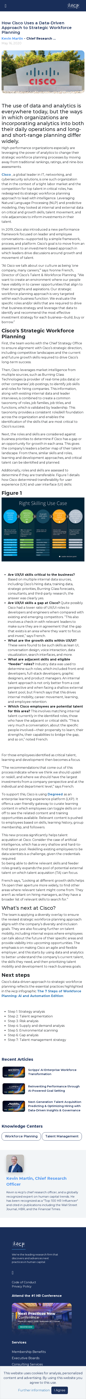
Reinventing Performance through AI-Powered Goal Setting (54, 1088)
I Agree (59, 1390)
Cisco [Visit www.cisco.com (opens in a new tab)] (7, 174)
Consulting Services (27, 1364)
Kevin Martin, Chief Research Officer (36, 1181)
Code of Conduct (24, 1282)
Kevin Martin (12, 38)
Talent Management (62, 1136)
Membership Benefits (29, 1352)
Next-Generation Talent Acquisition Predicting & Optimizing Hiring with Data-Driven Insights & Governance (54, 1106)
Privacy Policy (21, 1286)
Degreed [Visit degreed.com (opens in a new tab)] (56, 794)
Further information (34, 1390)
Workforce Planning (21, 1136)
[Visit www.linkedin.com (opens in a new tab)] (14, 1272)
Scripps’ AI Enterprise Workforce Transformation (52, 1072)
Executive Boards (25, 1358)
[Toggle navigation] (5, 5)
